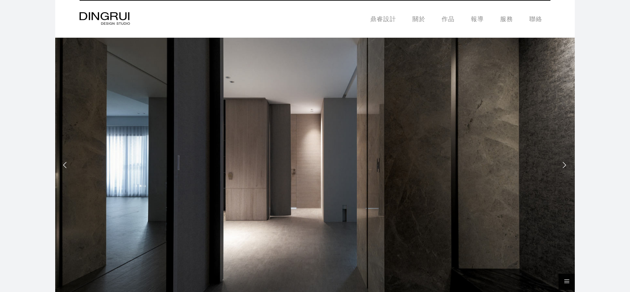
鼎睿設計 (383, 18)
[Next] (562, 165)
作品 (448, 18)
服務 (506, 18)
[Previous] (67, 165)
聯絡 (535, 18)
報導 (477, 18)
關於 (418, 18)
